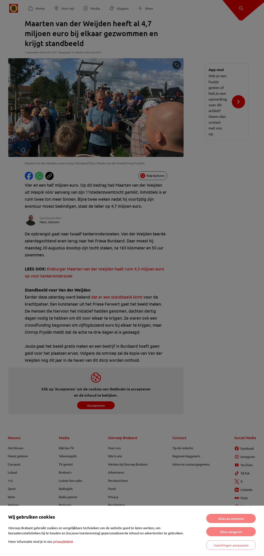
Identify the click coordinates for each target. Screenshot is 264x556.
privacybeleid (63, 541)
